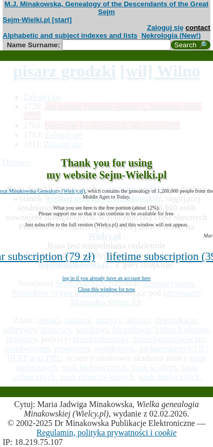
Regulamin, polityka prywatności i (106, 432)
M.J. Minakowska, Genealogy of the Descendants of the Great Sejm (107, 8)
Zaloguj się (165, 28)
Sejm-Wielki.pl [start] (37, 20)
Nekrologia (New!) (170, 35)
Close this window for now (106, 289)
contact (198, 28)
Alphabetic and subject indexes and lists (70, 35)
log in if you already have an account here (106, 278)
